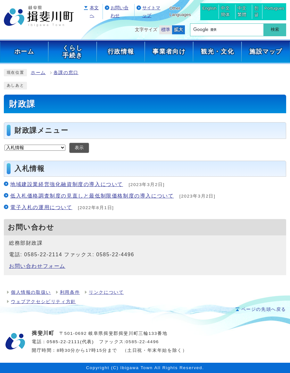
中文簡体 (225, 11)
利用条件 (70, 292)
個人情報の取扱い (31, 292)
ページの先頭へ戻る (263, 309)
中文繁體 (241, 11)
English (209, 8)
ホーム (38, 72)
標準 (165, 29)
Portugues (274, 8)
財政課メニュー (41, 130)
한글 (256, 11)
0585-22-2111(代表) (70, 341)
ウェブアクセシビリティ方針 (43, 301)
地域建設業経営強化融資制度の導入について (66, 184)
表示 (79, 147)
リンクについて (106, 292)
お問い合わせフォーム (37, 266)
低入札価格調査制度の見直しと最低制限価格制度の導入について (92, 196)
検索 (275, 29)
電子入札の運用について (41, 207)
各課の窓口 (66, 72)
